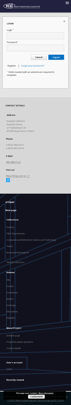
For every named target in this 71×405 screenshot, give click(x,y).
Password (12, 42)
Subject (9, 299)
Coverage (11, 305)
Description (12, 311)
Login (10, 30)
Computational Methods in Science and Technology (31, 239)
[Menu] (67, 2)
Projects (10, 227)
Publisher (10, 317)
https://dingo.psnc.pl (18, 175)
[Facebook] (8, 180)
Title (8, 279)
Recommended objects (17, 252)
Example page (13, 335)
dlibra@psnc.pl (13, 162)
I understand (36, 397)
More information (46, 393)
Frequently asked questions (19, 341)
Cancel (38, 57)
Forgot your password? (32, 65)
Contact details (13, 348)
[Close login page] (64, 21)
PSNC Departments (15, 233)
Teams (9, 246)
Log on (56, 57)
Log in (9, 369)
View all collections (15, 262)
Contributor (12, 292)
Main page (11, 210)
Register (12, 65)
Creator (10, 286)
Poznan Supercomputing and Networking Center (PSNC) (35, 399)
